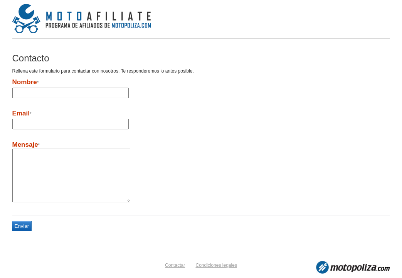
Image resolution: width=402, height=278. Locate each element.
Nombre (24, 82)
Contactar (175, 265)
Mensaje (25, 144)
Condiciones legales (216, 265)
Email (21, 113)
